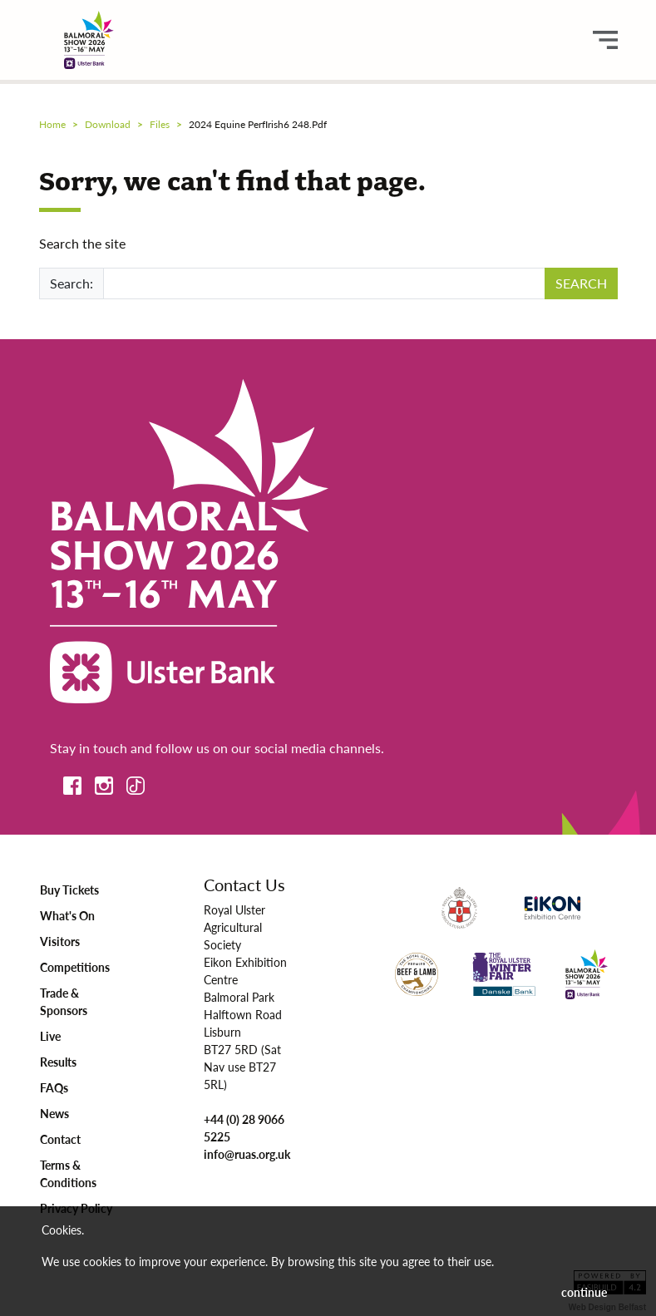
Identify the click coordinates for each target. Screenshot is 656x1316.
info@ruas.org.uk (247, 1154)
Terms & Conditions (68, 1173)
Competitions (75, 967)
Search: (71, 283)
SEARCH (581, 283)
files (160, 124)
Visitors (60, 941)
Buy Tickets (69, 889)
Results (58, 1061)
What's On (67, 915)
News (54, 1113)
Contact (60, 1139)
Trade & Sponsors (63, 1001)
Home (52, 124)
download (108, 124)
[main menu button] (605, 39)
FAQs (54, 1087)
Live (50, 1036)
